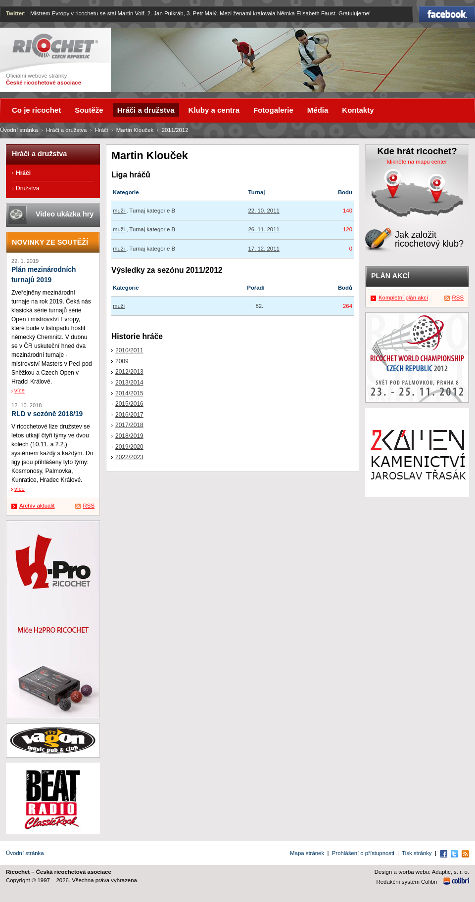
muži (119, 211)
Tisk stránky (416, 853)
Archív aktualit (37, 506)
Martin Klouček (134, 130)
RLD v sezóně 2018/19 (47, 414)
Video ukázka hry (65, 214)
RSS (89, 506)
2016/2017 (129, 414)
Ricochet (55, 46)
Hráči (101, 130)
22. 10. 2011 (264, 211)
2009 (122, 361)
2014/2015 (129, 393)
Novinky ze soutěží (50, 242)
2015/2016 (129, 403)
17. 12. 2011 (264, 249)
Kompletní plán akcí (403, 298)
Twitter (15, 13)
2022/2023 (129, 457)
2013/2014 (129, 382)
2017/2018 (129, 425)
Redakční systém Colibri (407, 882)
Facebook (447, 14)
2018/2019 (129, 435)
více (19, 390)
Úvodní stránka (19, 130)
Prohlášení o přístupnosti (363, 853)
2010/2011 (129, 350)
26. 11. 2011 (264, 229)
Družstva (27, 188)
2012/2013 (129, 371)
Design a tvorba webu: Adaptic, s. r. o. (422, 872)
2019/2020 (129, 446)
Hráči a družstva (66, 130)
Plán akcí (390, 276)
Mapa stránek (307, 853)
